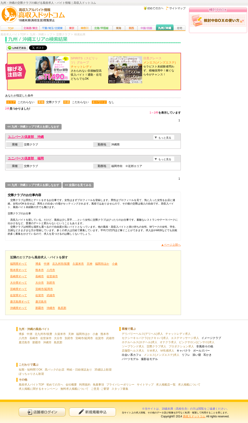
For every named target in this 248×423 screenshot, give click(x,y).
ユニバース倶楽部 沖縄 (26, 137)
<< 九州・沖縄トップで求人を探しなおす (33, 126)
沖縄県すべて (18, 308)
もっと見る (164, 137)
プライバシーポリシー (120, 384)
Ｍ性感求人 (167, 350)
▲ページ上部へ (171, 244)
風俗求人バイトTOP (31, 384)
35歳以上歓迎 (102, 369)
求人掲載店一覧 (166, 384)
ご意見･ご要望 (100, 388)
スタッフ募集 (119, 388)
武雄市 (51, 295)
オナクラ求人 (168, 342)
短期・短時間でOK (30, 369)
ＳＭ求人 (152, 350)
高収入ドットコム (194, 416)
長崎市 (39, 276)
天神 (89, 263)
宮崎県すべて (18, 289)
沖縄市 (51, 308)
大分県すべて (18, 282)
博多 (38, 263)
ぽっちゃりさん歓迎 (31, 373)
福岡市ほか (102, 263)
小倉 (115, 263)
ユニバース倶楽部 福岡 (26, 158)
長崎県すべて (18, 276)
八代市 (51, 270)
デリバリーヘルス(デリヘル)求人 (142, 333)
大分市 (39, 282)
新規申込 (92, 412)
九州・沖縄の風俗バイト (34, 329)
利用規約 (84, 384)
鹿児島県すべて (20, 301)
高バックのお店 (54, 369)
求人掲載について (189, 384)
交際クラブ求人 (156, 346)
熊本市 (39, 270)
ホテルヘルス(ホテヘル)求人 (139, 342)
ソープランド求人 (133, 346)
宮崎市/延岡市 (44, 289)
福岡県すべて (18, 263)
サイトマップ (145, 384)
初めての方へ (54, 384)
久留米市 (78, 263)
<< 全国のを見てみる (78, 185)
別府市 (51, 282)
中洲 (46, 263)
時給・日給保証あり (79, 369)
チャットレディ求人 (178, 333)
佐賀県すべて (18, 295)
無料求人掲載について (74, 388)
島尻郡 (62, 308)
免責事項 (98, 384)
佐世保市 (52, 276)
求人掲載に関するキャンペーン (38, 388)
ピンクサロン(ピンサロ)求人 (197, 342)
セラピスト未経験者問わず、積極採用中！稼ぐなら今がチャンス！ (159, 66)
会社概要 (71, 384)
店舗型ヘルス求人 (133, 350)
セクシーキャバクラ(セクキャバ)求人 (145, 338)
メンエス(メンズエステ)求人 (161, 354)
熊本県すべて (18, 270)
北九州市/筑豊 (61, 263)
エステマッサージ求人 (185, 338)
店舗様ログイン (42, 412)
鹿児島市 (41, 301)
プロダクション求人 (181, 346)
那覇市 (39, 308)
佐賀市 (39, 295)
